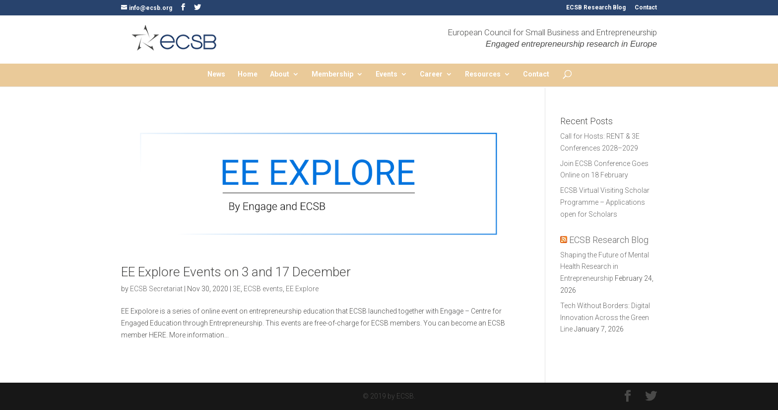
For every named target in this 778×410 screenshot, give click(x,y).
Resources (483, 74)
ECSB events (263, 289)
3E (237, 289)
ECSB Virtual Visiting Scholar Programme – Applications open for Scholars (604, 202)
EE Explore (302, 289)
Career (431, 74)
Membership (332, 74)
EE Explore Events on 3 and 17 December (236, 271)
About (279, 74)
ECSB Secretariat (156, 289)
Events (386, 74)
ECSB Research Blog (596, 7)
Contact (646, 7)
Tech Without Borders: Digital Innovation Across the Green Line (605, 317)
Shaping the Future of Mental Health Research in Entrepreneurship (604, 267)
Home (248, 74)
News (216, 74)
